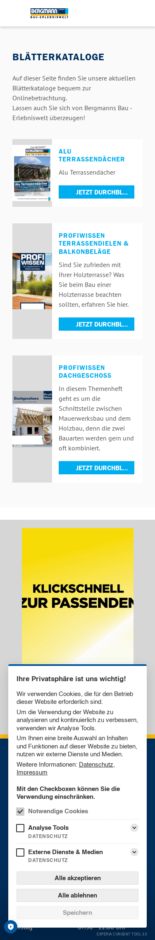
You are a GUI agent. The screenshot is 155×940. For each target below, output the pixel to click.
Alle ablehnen (77, 895)
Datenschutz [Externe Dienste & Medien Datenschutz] (48, 860)
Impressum (32, 772)
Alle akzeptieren (78, 877)
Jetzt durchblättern (105, 192)
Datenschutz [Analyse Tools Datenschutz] (48, 836)
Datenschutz (96, 764)
